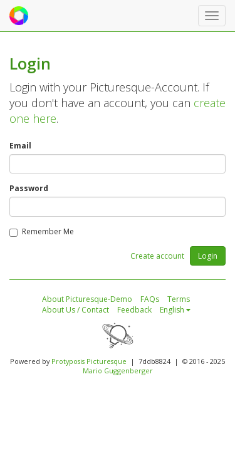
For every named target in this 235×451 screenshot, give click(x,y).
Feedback (134, 309)
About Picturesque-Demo (87, 299)
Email (20, 145)
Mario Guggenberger (118, 370)
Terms (178, 299)
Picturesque (106, 361)
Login (207, 256)
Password (28, 188)
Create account (157, 256)
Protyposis (68, 361)
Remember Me (41, 231)
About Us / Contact (75, 309)
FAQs (149, 299)
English (175, 309)
